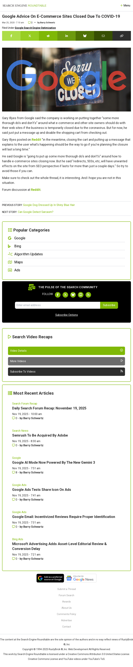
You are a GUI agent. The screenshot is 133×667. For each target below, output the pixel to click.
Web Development (78, 649)
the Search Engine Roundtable (33, 639)
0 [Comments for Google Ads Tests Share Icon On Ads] (15, 499)
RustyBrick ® (56, 649)
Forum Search (66, 595)
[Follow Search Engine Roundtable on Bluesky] (73, 295)
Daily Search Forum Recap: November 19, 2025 (49, 408)
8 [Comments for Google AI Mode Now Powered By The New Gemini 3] (15, 472)
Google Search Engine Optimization (35, 27)
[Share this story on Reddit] (48, 36)
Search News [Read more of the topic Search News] (20, 430)
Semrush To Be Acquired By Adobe (40, 435)
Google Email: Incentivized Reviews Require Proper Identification (63, 517)
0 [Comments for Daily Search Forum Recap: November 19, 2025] (15, 418)
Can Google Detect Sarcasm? (35, 212)
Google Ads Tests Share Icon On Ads (41, 490)
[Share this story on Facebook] (11, 36)
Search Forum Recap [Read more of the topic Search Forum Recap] (24, 403)
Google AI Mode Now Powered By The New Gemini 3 (53, 462)
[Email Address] (57, 305)
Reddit (36, 139)
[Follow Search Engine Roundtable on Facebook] (58, 295)
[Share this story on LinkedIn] (66, 36)
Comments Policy (66, 614)
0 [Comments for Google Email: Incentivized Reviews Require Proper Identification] (15, 526)
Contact (66, 626)
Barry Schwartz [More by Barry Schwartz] (33, 418)
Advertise (66, 620)
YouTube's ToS (96, 659)
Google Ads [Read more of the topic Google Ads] (19, 485)
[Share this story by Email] (103, 36)
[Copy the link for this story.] (121, 36)
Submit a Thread (66, 589)
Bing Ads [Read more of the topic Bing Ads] (17, 539)
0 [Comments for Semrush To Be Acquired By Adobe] (15, 445)
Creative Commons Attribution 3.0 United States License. (99, 654)
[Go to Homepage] (24, 5)
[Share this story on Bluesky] (85, 36)
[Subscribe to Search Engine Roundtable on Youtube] (80, 295)
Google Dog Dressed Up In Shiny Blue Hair (49, 205)
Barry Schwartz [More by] (47, 22)
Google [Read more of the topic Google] (16, 458)
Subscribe (109, 305)
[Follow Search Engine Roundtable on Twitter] (65, 295)
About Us (67, 607)
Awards (66, 601)
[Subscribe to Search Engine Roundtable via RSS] (88, 295)
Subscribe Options (66, 315)
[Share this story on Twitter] (30, 36)
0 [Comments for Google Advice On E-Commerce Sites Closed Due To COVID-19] (30, 22)
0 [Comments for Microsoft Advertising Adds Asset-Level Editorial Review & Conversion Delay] (15, 558)
